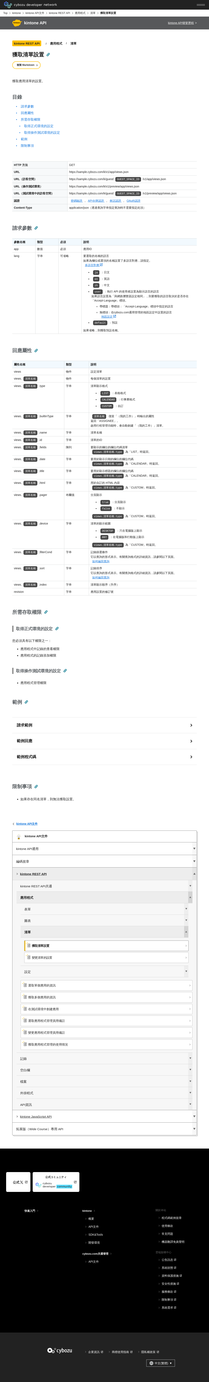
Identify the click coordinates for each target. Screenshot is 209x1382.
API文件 (93, 1226)
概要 (91, 1218)
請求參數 (27, 106)
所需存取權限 (30, 119)
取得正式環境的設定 (38, 126)
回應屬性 (27, 113)
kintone (16, 13)
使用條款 (167, 1225)
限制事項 (27, 145)
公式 (18, 1182)
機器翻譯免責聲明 (173, 1241)
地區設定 (108, 316)
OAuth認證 (133, 200)
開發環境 (94, 1242)
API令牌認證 (96, 200)
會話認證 (116, 200)
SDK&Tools (95, 1234)
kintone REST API (59, 13)
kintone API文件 (35, 13)
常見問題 (167, 1233)
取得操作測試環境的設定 (42, 132)
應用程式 (80, 13)
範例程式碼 (26, 757)
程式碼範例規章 (172, 1217)
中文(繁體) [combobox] (160, 1363)
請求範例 (24, 725)
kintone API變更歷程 (181, 23)
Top (5, 13)
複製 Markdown (25, 65)
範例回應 (24, 741)
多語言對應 (94, 265)
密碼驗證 (77, 200)
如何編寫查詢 (100, 561)
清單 (93, 13)
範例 (24, 139)
